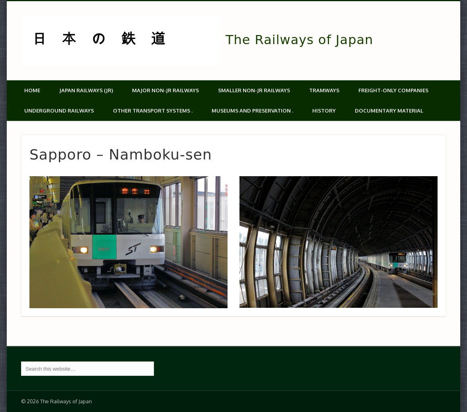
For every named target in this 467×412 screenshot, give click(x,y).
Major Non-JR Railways (165, 90)
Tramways (324, 90)
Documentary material (389, 110)
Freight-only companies (393, 90)
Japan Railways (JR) (86, 90)
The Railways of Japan (299, 39)
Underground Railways (59, 110)
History (324, 110)
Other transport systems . (153, 110)
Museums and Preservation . (252, 110)
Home (32, 90)
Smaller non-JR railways (254, 90)
